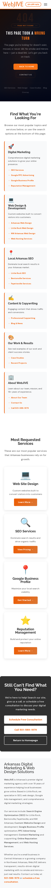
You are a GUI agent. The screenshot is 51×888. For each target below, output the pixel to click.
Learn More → (25, 502)
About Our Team (19, 397)
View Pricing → (25, 549)
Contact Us (25, 75)
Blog (45, 88)
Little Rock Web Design (22, 228)
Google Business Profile (22, 180)
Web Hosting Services (21, 238)
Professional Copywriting (23, 318)
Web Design (23, 88)
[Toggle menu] (45, 4)
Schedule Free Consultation (25, 719)
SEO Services (9, 88)
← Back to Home (25, 67)
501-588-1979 (33, 4)
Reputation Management (23, 186)
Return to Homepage (25, 740)
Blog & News (17, 323)
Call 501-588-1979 (20, 408)
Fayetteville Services (21, 283)
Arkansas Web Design (21, 223)
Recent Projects (19, 363)
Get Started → (26, 600)
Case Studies (35, 88)
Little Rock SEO (18, 273)
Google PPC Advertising (22, 175)
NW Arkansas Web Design (23, 233)
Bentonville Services (21, 278)
